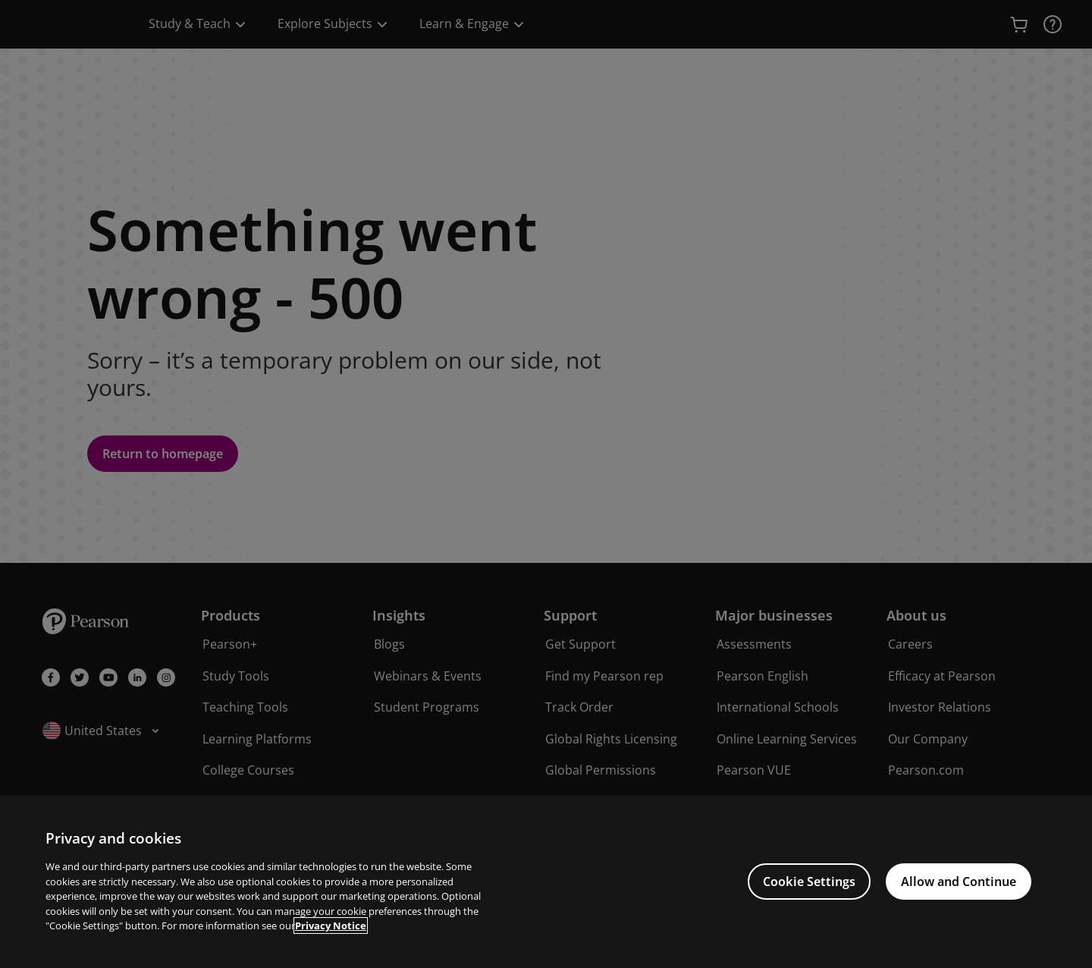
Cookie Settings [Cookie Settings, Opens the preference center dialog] (809, 881)
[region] (546, 881)
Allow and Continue (958, 881)
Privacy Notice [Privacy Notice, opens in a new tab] (330, 925)
